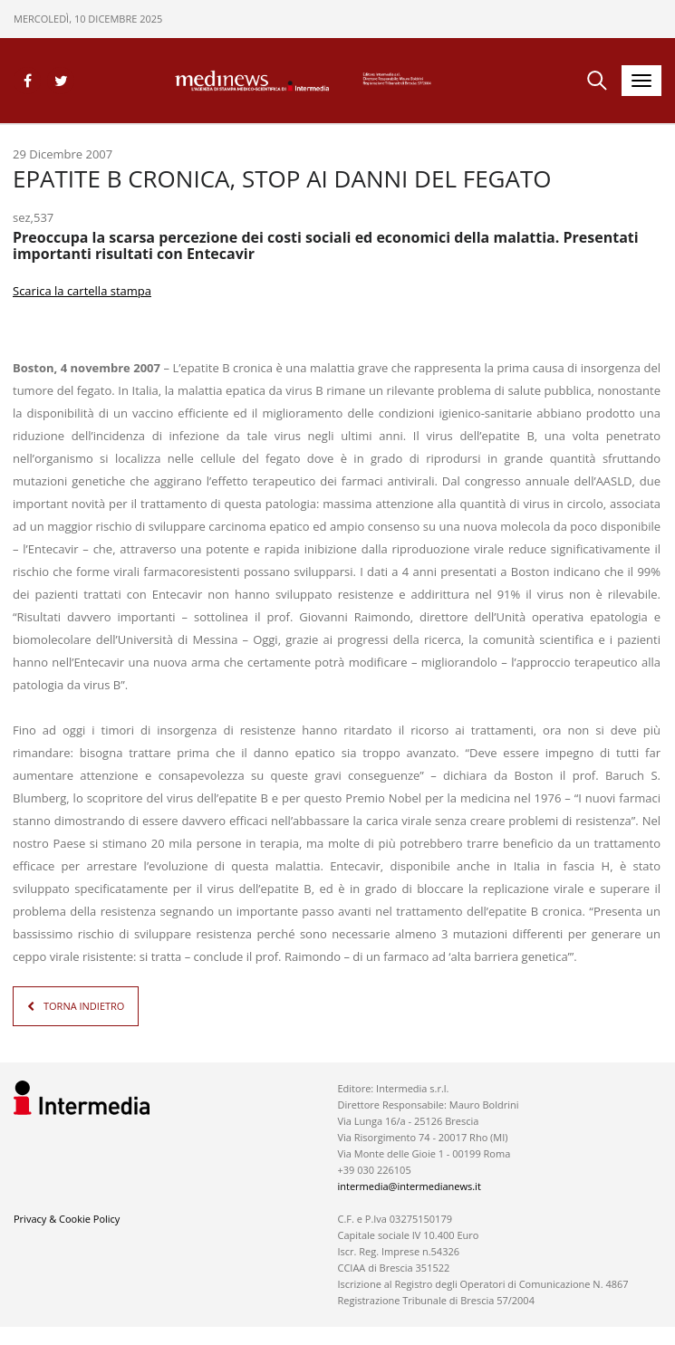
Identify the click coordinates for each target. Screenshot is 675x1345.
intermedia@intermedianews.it (408, 1186)
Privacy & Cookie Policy (67, 1218)
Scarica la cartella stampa (82, 291)
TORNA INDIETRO (83, 1006)
